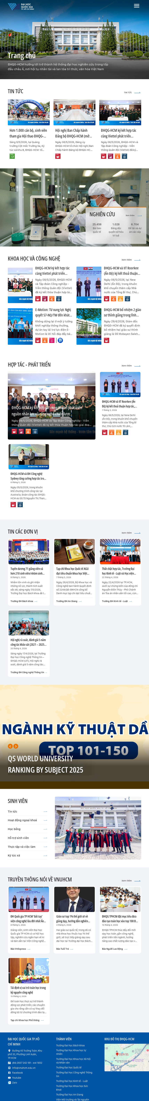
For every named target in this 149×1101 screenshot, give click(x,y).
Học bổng (27, 829)
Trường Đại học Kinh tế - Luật (72, 1081)
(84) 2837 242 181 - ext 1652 (27, 1062)
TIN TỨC (132, 92)
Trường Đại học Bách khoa (70, 1045)
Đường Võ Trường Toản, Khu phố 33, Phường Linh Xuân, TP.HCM (25, 1054)
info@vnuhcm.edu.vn (23, 1067)
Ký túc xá (27, 855)
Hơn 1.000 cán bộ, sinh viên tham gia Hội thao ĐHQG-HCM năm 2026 (28, 136)
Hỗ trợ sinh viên (27, 838)
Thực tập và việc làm (27, 846)
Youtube (16, 1077)
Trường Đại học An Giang (69, 1094)
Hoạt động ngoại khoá (27, 820)
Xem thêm (134, 215)
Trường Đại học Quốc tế (69, 1067)
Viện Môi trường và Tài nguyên (72, 1099)
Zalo (14, 1082)
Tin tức (27, 811)
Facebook (17, 1072)
